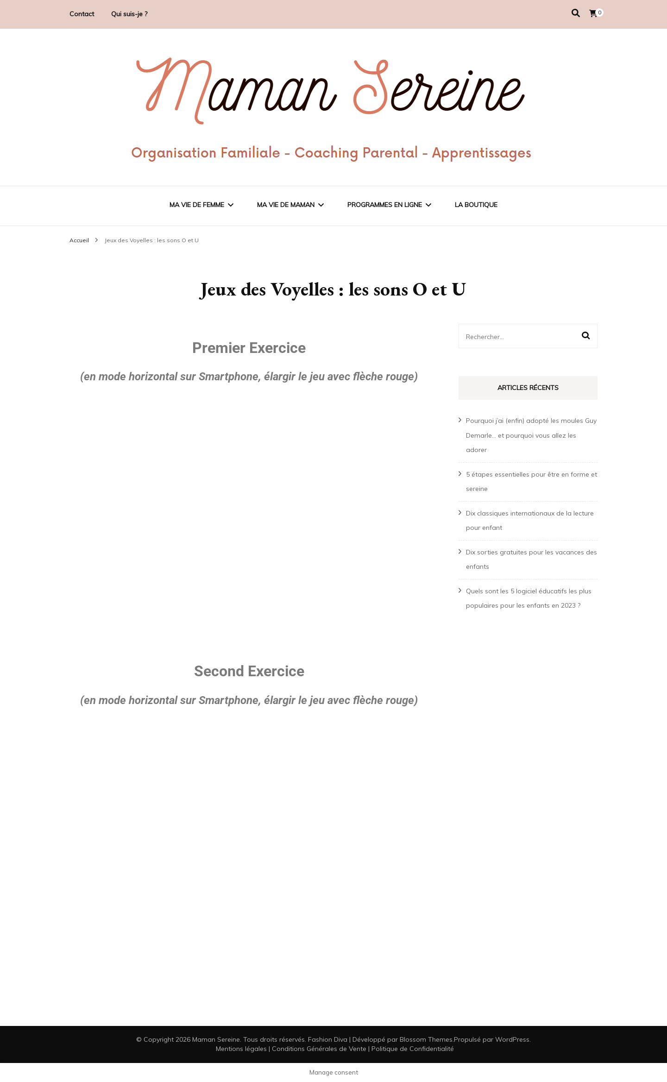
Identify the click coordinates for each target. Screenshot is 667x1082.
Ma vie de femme (197, 205)
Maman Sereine (216, 1039)
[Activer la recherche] (576, 13)
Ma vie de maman (286, 205)
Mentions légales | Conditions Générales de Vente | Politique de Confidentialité (335, 1048)
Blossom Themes (426, 1039)
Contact (81, 14)
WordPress (512, 1039)
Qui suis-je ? (129, 14)
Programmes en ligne (384, 205)
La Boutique (476, 205)
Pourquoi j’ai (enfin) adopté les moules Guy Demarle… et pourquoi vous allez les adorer (531, 435)
